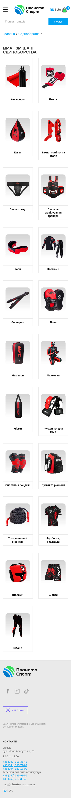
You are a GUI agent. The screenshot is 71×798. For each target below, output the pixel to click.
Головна (9, 34)
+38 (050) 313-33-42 (15, 761)
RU (52, 9)
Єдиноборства (29, 34)
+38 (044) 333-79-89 (15, 765)
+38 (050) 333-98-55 (15, 775)
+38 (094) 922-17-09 (15, 768)
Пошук (58, 21)
